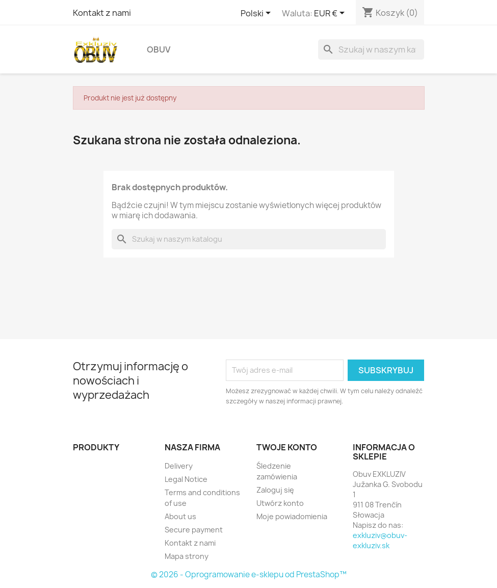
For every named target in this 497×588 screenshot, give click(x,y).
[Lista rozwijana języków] (257, 14)
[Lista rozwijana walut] (331, 14)
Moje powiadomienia (291, 516)
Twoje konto (286, 447)
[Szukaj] (371, 49)
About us (180, 516)
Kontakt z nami (102, 12)
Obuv (158, 49)
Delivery (179, 466)
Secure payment (194, 529)
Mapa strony (186, 556)
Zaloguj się (275, 490)
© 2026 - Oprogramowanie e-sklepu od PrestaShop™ (249, 574)
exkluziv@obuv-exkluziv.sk (380, 540)
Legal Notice (186, 479)
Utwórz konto (280, 503)
